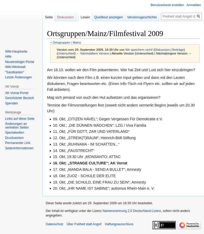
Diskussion (162, 49)
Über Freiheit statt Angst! (84, 224)
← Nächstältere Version (92, 53)
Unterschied (66, 53)
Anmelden (193, 5)
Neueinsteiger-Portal (19, 62)
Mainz (77, 42)
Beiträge (178, 49)
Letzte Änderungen (18, 77)
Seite (49, 17)
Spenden (11, 103)
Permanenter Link (17, 143)
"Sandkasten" (14, 72)
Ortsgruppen (61, 42)
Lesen (85, 17)
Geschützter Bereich (19, 98)
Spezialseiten (14, 132)
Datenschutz (54, 224)
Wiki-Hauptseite (16, 51)
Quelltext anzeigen (108, 17)
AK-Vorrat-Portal (16, 93)
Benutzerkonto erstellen (167, 5)
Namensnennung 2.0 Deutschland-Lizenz (132, 211)
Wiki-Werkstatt (15, 67)
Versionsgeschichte (142, 17)
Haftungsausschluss (119, 224)
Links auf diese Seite (20, 119)
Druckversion (14, 138)
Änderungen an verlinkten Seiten (17, 125)
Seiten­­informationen (19, 148)
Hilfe (8, 56)
